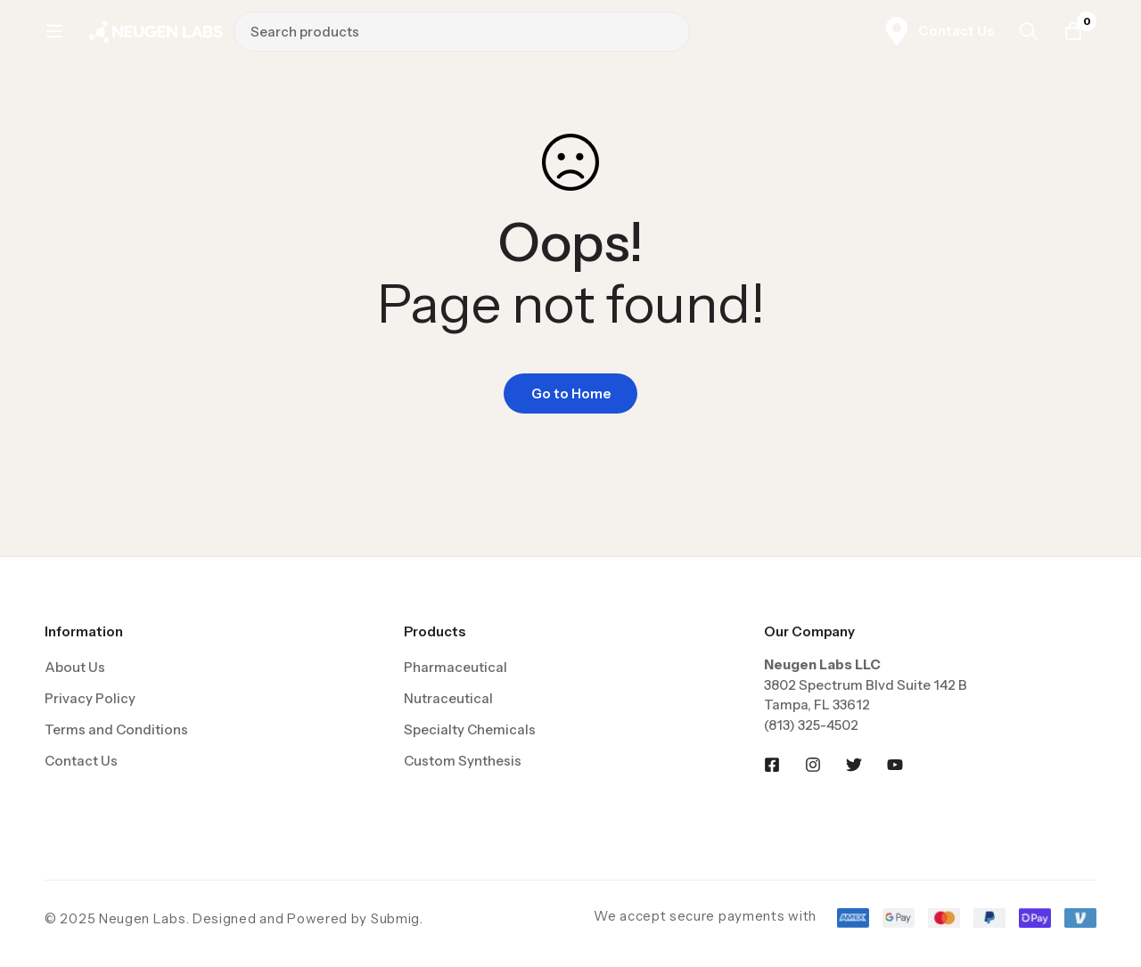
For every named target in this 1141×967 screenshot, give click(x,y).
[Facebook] (772, 765)
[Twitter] (854, 765)
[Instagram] (813, 765)
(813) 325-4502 (811, 725)
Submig (395, 918)
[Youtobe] (895, 765)
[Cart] (1073, 39)
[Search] (893, 39)
